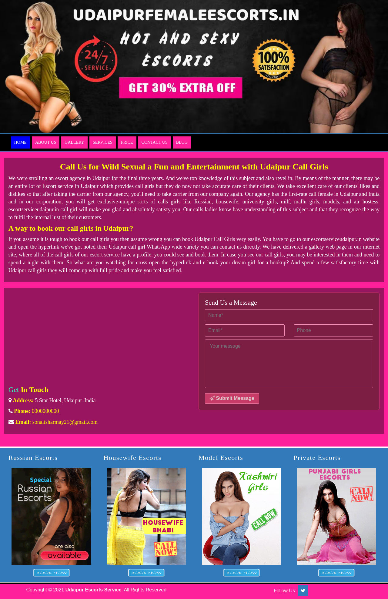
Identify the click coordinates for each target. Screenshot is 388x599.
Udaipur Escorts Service (93, 589)
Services (102, 142)
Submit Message (232, 398)
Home (20, 142)
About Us (45, 142)
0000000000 (45, 411)
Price (127, 142)
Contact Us (155, 142)
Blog (182, 142)
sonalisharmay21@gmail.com (65, 422)
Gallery (74, 142)
